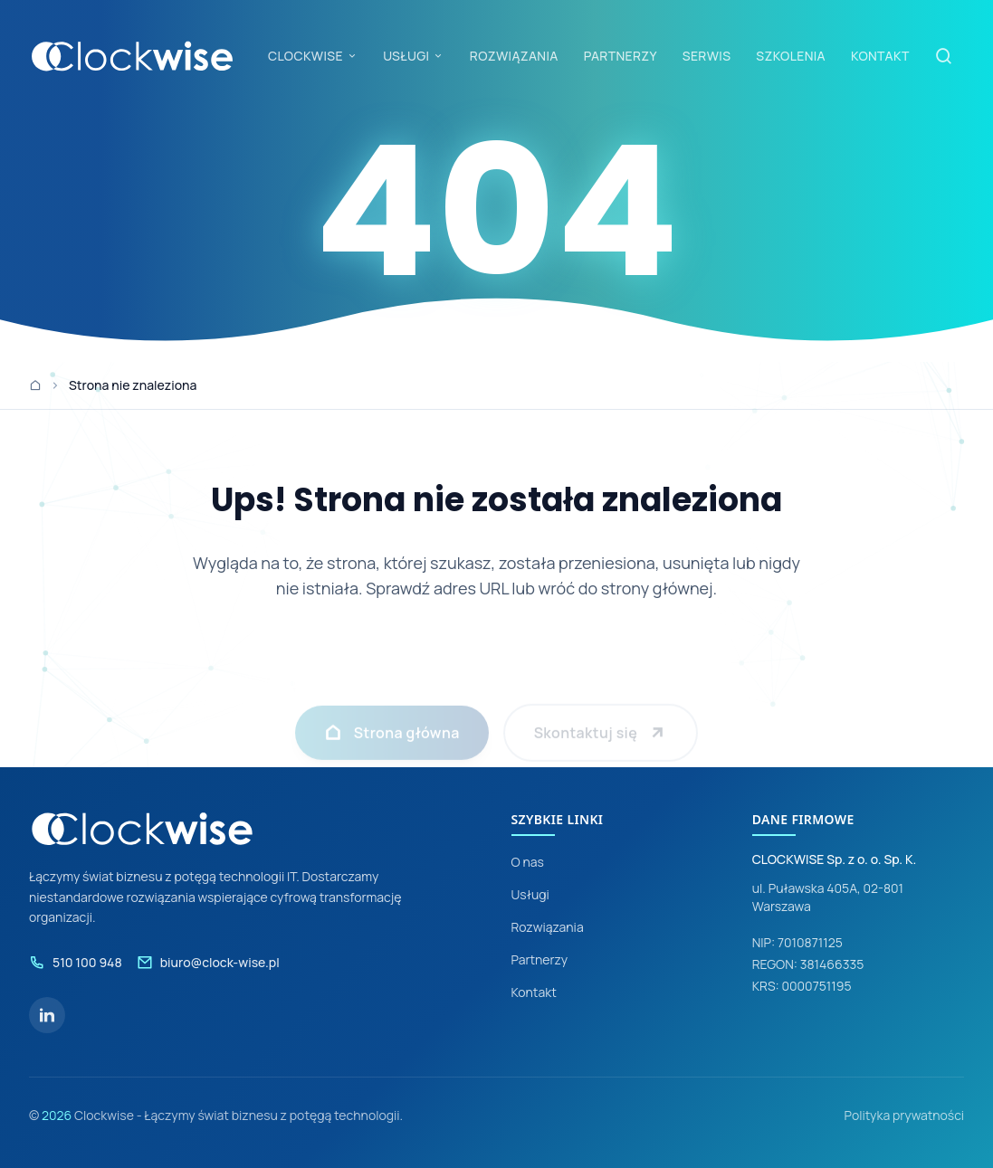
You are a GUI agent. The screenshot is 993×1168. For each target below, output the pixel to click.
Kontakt (534, 992)
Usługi (530, 894)
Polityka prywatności (904, 1115)
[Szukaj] (944, 56)
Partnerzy (539, 959)
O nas (527, 861)
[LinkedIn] (47, 1015)
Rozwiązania (547, 926)
